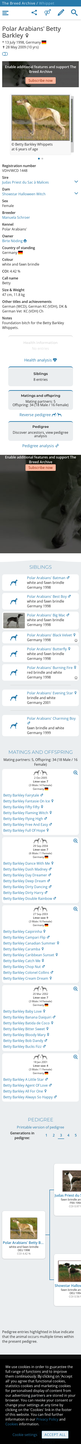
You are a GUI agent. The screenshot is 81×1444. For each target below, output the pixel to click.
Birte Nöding (14, 227)
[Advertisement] (40, 68)
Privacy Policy (47, 1419)
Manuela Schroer (16, 204)
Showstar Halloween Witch (24, 181)
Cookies (11, 1424)
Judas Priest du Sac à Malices (25, 169)
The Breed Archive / (20, 3)
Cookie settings (25, 1434)
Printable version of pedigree (40, 1093)
